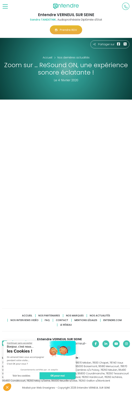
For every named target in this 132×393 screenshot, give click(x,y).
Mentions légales (85, 320)
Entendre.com (112, 320)
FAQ (47, 320)
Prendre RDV (66, 30)
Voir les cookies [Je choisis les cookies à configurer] (21, 375)
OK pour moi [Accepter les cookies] (57, 375)
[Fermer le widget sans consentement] (19, 343)
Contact (62, 320)
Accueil (27, 315)
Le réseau (66, 324)
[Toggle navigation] (5, 7)
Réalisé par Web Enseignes (38, 387)
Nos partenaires (49, 315)
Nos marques (75, 315)
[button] (7, 387)
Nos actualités (100, 315)
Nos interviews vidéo (24, 320)
